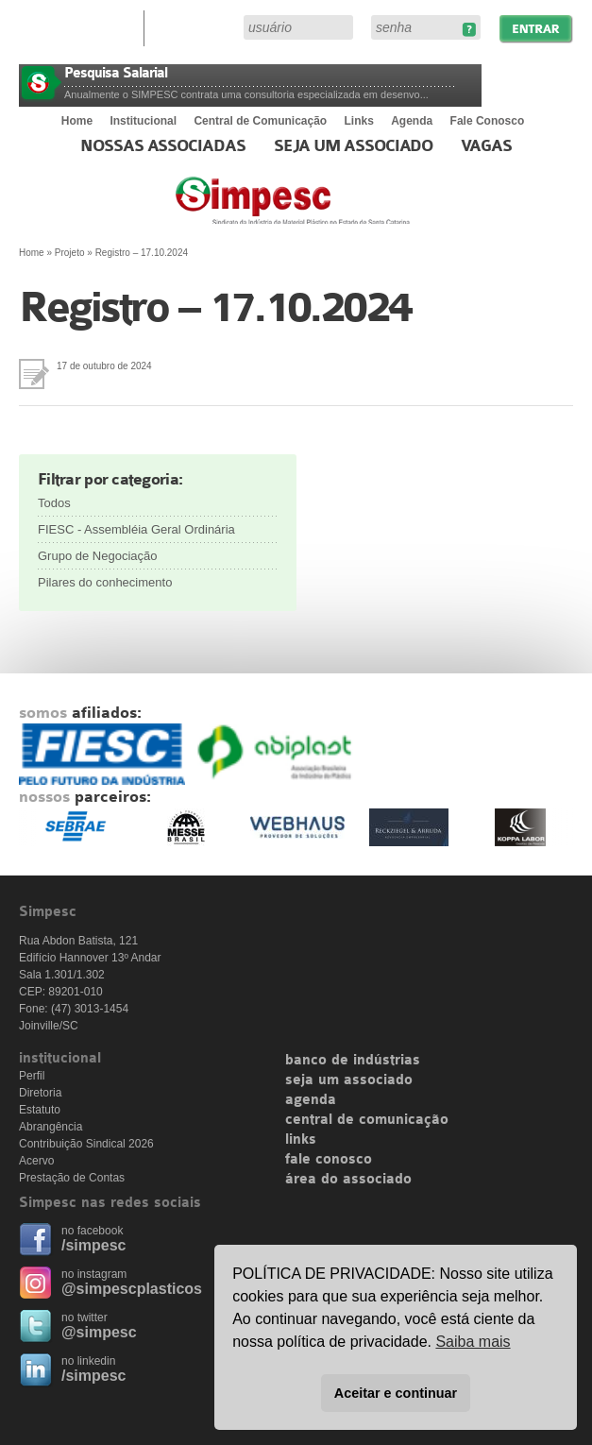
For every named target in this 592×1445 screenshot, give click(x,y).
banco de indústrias (352, 1060)
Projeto (70, 252)
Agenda (411, 121)
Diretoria (40, 1092)
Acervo (36, 1160)
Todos (54, 503)
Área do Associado (196, 26)
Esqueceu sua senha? (469, 30)
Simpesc (338, 210)
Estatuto (39, 1109)
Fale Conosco (487, 121)
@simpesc (99, 1332)
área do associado (348, 1179)
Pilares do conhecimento (105, 582)
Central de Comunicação (260, 121)
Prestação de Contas (72, 1177)
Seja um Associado (353, 146)
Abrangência (50, 1126)
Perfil (31, 1075)
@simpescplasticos (131, 1289)
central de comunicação (366, 1120)
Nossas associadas (162, 146)
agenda (310, 1100)
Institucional (143, 121)
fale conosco (328, 1159)
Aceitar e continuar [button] (395, 1393)
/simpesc (93, 1245)
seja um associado (349, 1080)
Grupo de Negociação (97, 556)
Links (359, 121)
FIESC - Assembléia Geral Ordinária (136, 529)
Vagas (486, 146)
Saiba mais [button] (472, 1342)
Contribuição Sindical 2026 (86, 1143)
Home (77, 121)
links (300, 1139)
